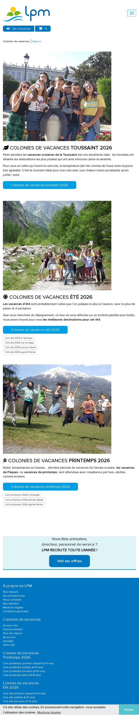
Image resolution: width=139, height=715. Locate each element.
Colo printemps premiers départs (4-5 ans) (28, 663)
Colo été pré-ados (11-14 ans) (20, 701)
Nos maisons (11, 591)
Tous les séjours (13, 633)
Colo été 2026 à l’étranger (19, 338)
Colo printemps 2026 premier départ (24, 499)
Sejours (36, 41)
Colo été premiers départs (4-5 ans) (24, 693)
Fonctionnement (13, 629)
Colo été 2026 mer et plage (19, 342)
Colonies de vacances (16, 41)
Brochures (9, 637)
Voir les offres (69, 561)
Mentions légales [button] (49, 712)
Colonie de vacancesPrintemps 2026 (21, 655)
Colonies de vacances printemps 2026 (40, 486)
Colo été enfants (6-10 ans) (19, 697)
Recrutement (11, 603)
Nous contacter (12, 599)
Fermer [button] (129, 709)
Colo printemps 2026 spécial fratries (24, 504)
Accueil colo (10, 625)
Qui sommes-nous (14, 595)
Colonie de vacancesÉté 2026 (21, 685)
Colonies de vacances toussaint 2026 (39, 185)
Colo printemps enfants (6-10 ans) (23, 667)
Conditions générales (16, 611)
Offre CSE (9, 645)
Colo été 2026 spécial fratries (20, 352)
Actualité (8, 641)
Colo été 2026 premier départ (20, 347)
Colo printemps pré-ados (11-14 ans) (24, 671)
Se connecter (19, 29)
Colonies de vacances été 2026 (35, 330)
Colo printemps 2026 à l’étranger (22, 494)
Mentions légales (13, 607)
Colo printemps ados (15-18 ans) (22, 675)
